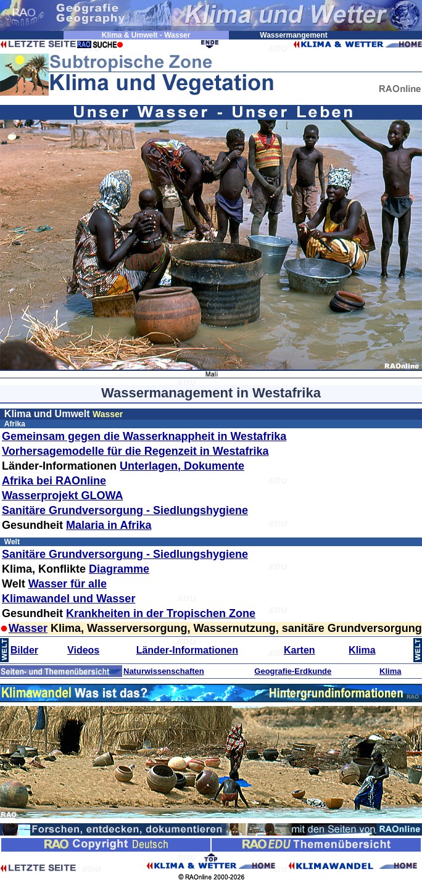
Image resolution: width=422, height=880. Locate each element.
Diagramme (119, 569)
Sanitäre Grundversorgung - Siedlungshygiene (125, 510)
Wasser (28, 628)
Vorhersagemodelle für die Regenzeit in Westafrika (135, 451)
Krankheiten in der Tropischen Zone (160, 613)
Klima (362, 650)
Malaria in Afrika (108, 525)
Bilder (24, 650)
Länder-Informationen (187, 650)
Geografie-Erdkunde (292, 671)
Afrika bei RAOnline (54, 481)
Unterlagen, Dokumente (182, 466)
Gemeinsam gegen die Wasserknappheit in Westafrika (144, 436)
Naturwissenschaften (163, 671)
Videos (83, 650)
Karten (299, 650)
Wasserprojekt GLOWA (62, 495)
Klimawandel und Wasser (68, 598)
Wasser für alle (67, 584)
